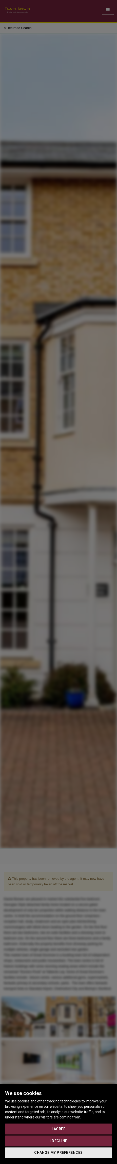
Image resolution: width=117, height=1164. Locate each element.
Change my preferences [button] (58, 1153)
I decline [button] (58, 1141)
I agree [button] (59, 1129)
